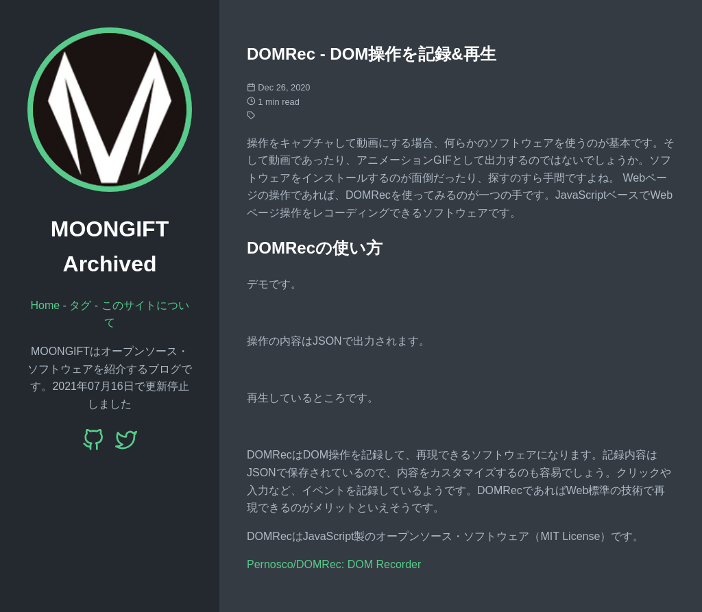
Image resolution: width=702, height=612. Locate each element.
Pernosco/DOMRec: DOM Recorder (334, 564)
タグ (80, 305)
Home (45, 305)
